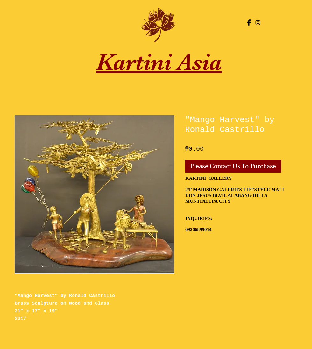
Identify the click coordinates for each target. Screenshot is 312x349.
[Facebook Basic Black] (249, 22)
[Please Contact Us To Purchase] (233, 166)
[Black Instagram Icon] (258, 22)
